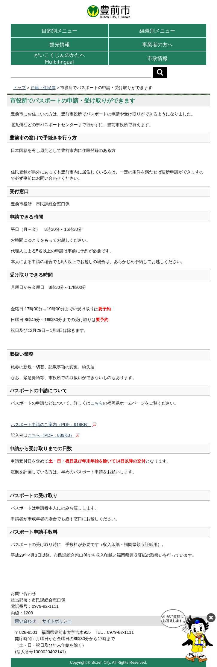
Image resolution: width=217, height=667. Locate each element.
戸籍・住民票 (43, 88)
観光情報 (59, 44)
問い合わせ (25, 621)
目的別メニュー (59, 30)
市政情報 (157, 58)
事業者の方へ (157, 44)
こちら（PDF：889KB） (51, 435)
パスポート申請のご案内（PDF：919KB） (51, 424)
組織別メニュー (157, 30)
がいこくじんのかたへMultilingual (59, 58)
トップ (19, 88)
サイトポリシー (57, 621)
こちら (96, 403)
